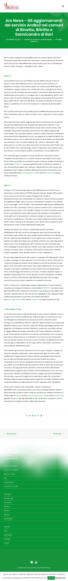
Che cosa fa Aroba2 (11, 470)
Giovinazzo (8, 502)
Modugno (7, 494)
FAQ (5, 531)
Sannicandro (46, 39)
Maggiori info (60, 578)
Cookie (6, 543)
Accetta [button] (51, 578)
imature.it (48, 568)
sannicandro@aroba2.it (35, 395)
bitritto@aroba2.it (28, 173)
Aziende (7, 527)
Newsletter (8, 535)
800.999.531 (18, 164)
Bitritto (36, 39)
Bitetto (6, 510)
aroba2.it (49, 173)
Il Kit (5, 478)
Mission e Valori (9, 474)
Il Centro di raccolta (11, 486)
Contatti (7, 539)
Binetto (29, 39)
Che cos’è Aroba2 (10, 466)
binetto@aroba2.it (13, 299)
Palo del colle (8, 498)
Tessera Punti (9, 482)
